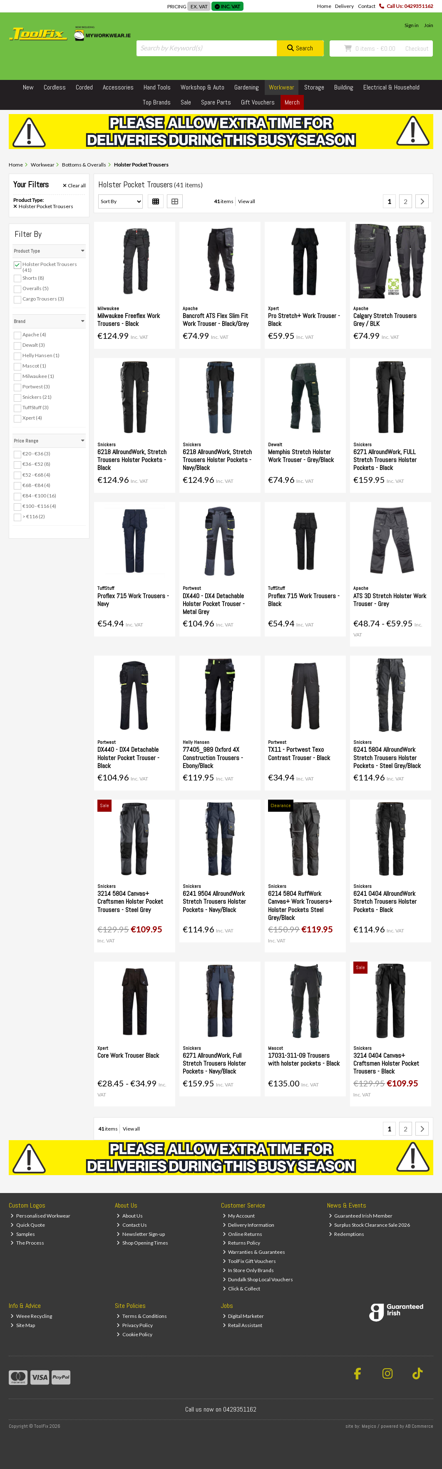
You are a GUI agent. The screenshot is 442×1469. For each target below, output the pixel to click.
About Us (130, 1216)
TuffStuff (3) (35, 407)
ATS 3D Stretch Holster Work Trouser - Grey (389, 600)
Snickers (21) (37, 397)
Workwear (281, 87)
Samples (22, 1234)
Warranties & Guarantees (254, 1252)
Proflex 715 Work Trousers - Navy (133, 600)
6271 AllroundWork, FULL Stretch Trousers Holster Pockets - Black (385, 459)
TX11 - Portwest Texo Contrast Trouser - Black (299, 753)
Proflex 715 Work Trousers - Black (304, 600)
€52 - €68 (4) (36, 474)
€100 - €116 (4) (39, 506)
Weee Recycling (31, 1316)
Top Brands (157, 102)
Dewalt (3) (33, 345)
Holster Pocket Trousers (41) (49, 267)
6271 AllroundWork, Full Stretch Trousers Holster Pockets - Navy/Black (214, 1063)
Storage (314, 87)
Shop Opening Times (142, 1243)
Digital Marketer (243, 1316)
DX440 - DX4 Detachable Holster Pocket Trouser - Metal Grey (214, 604)
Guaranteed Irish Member (361, 1216)
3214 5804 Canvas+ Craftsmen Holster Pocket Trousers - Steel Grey (130, 901)
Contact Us (132, 1225)
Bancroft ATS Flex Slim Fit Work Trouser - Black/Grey (215, 319)
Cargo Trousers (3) (43, 299)
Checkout (417, 48)
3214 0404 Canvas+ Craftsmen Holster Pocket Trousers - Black (386, 1063)
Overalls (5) (35, 288)
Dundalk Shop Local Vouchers (258, 1279)
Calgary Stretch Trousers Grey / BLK (385, 319)
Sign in (412, 25)
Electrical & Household (391, 87)
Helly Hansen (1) (41, 355)
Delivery (344, 6)
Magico (369, 1426)
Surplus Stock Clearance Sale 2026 (369, 1225)
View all (246, 201)
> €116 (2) (33, 516)
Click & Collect (242, 1288)
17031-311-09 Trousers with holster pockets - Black (304, 1059)
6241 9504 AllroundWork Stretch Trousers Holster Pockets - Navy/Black (214, 901)
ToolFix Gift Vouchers (249, 1261)
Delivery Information (249, 1225)
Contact (366, 6)
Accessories (118, 87)
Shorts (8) (33, 277)
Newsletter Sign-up (141, 1234)
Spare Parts (216, 102)
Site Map (22, 1325)
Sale (186, 102)
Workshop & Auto (202, 87)
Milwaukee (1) (38, 376)
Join (428, 25)
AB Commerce (419, 1426)
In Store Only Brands (248, 1270)
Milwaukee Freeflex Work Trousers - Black (128, 319)
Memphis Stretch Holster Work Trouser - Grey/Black (301, 455)
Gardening (246, 87)
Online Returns (243, 1234)
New (28, 87)
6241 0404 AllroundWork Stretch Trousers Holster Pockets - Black (385, 901)
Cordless (55, 87)
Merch (292, 102)
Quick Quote (27, 1225)
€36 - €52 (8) (36, 464)
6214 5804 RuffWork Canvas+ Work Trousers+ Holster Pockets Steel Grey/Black (300, 905)
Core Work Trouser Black (128, 1055)
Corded (84, 87)
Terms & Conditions (142, 1316)
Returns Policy (242, 1243)
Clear (74, 186)
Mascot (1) (34, 366)
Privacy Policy (135, 1325)
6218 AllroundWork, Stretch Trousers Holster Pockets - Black (131, 459)
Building (343, 87)
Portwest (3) (36, 386)
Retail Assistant (243, 1325)
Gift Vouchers (258, 102)
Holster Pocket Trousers (43, 206)
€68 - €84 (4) (36, 485)
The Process (27, 1243)
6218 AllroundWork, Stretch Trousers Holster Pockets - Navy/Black (217, 459)
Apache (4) (34, 334)
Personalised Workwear (40, 1216)
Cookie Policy (134, 1334)
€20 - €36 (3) (36, 453)
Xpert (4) (32, 418)
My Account (239, 1216)
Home (324, 6)
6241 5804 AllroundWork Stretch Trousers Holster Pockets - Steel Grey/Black (387, 757)
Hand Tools (157, 87)
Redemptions (347, 1234)
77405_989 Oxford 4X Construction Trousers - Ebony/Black (213, 757)
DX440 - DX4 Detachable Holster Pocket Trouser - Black (128, 757)
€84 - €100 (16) (39, 495)
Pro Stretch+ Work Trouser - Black (304, 319)
